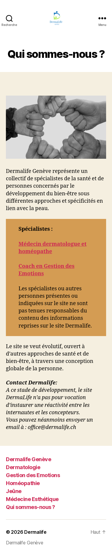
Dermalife (35, 532)
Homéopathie (23, 483)
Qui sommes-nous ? (30, 507)
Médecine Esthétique (32, 499)
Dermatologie (23, 467)
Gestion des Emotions (33, 475)
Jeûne (14, 491)
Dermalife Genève (28, 459)
